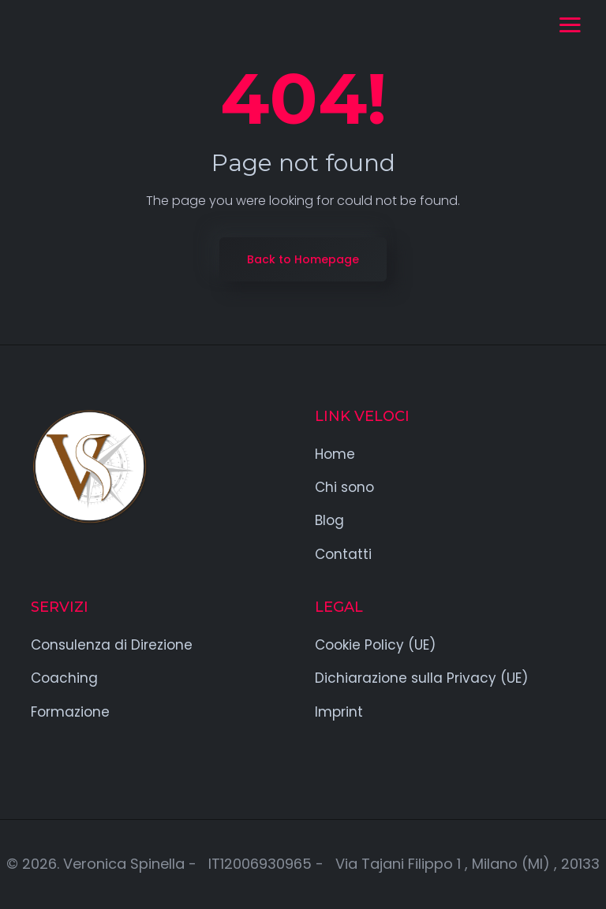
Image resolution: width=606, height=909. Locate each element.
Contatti (343, 554)
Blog (329, 520)
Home (335, 454)
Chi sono (344, 487)
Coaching (64, 678)
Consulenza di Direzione (112, 644)
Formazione (70, 711)
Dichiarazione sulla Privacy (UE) (421, 678)
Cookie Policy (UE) (375, 644)
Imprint (339, 711)
